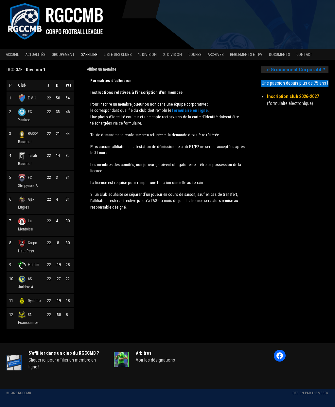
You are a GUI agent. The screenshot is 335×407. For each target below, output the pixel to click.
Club (22, 85)
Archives (215, 54)
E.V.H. (27, 98)
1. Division (147, 54)
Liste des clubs (118, 54)
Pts (68, 85)
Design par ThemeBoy (310, 393)
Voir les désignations (155, 360)
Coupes (194, 54)
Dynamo (29, 300)
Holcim (28, 265)
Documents (279, 54)
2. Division (172, 54)
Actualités (35, 54)
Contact (304, 54)
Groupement (63, 54)
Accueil (12, 54)
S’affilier (89, 54)
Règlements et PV (246, 54)
